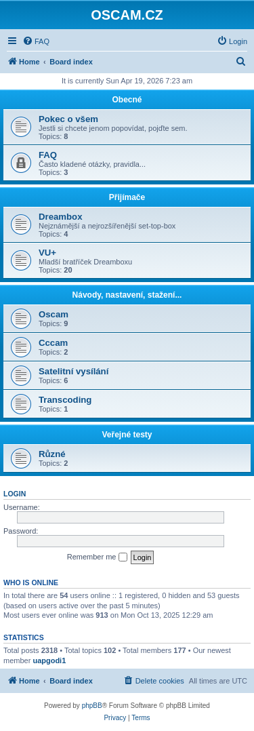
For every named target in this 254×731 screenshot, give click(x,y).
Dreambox (61, 217)
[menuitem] (35, 41)
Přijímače (127, 197)
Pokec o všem (68, 119)
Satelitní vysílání (73, 371)
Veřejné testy (127, 434)
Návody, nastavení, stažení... (127, 295)
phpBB (92, 705)
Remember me (97, 557)
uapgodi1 (49, 660)
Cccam (53, 343)
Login (14, 494)
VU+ (47, 253)
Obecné (127, 99)
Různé (52, 454)
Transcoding (65, 400)
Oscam (53, 314)
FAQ (48, 155)
